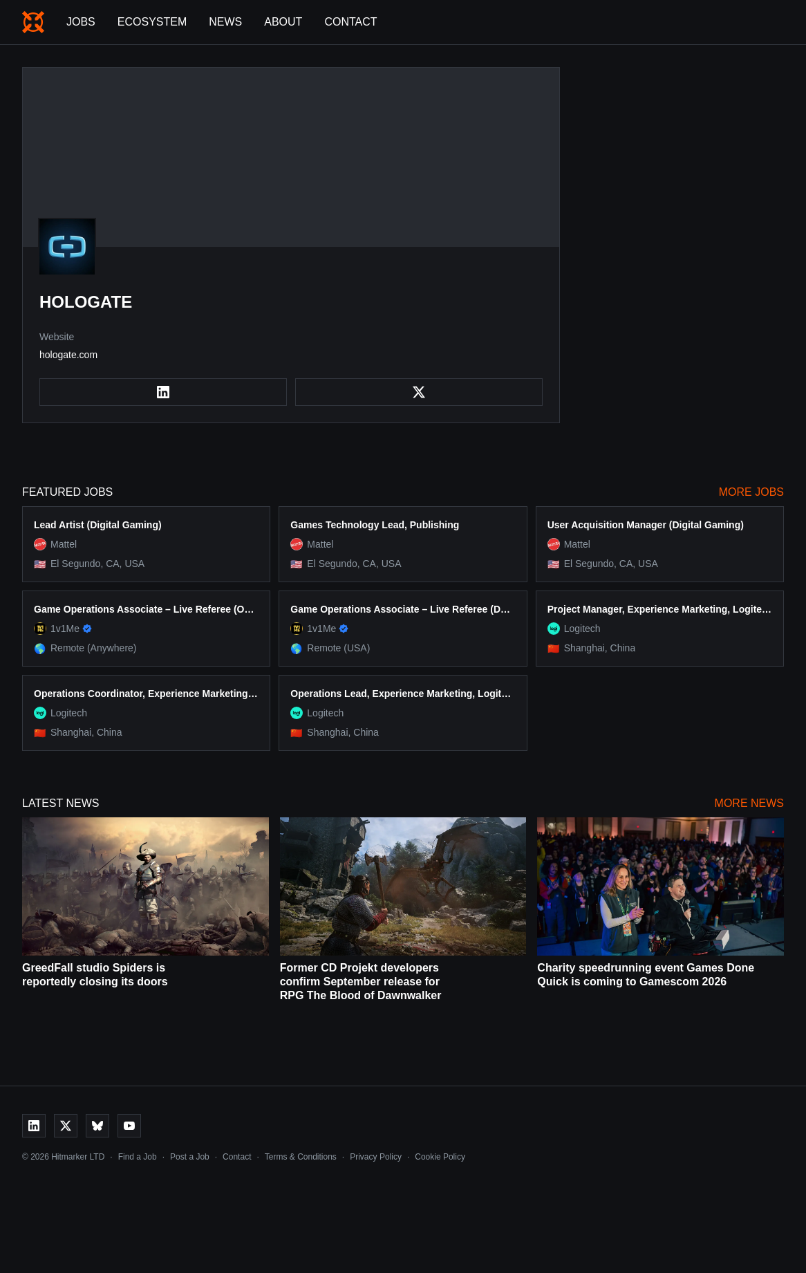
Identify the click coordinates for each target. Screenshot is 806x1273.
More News (749, 803)
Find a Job (137, 1157)
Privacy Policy (376, 1157)
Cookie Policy (440, 1157)
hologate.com (68, 354)
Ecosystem (152, 22)
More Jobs (751, 492)
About (283, 22)
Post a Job (189, 1157)
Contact (350, 22)
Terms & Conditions (301, 1157)
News (225, 22)
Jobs (80, 22)
